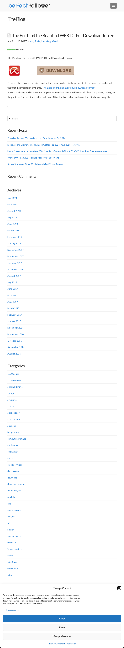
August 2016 (14, 353)
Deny (62, 627)
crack (10, 458)
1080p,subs (13, 373)
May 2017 (12, 295)
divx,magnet (13, 471)
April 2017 (12, 301)
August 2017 (14, 275)
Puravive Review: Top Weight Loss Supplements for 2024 (36, 138)
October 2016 (14, 340)
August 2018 (14, 211)
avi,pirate (35, 41)
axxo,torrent (13, 419)
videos (10, 555)
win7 (9, 575)
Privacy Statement (57, 644)
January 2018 (14, 243)
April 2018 (12, 223)
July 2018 (12, 217)
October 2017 (14, 263)
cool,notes (12, 445)
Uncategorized (49, 41)
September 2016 (15, 347)
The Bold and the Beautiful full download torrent (68, 87)
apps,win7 (12, 393)
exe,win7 (11, 516)
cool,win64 (12, 451)
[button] (119, 588)
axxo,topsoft (13, 412)
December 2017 (15, 249)
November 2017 (15, 256)
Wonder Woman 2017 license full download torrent (33, 157)
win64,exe (12, 568)
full (8, 523)
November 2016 (15, 334)
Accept (62, 618)
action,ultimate (15, 386)
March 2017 (13, 308)
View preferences (62, 636)
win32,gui (12, 562)
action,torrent (14, 380)
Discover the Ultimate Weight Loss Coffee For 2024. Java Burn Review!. (43, 144)
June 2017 (12, 288)
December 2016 (15, 327)
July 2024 (12, 198)
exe (9, 503)
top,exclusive (14, 536)
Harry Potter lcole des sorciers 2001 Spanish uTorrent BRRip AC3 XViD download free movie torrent (57, 151)
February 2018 (14, 237)
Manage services (12, 610)
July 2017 (12, 282)
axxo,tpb (11, 425)
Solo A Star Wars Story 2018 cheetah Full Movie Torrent (35, 164)
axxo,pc (11, 406)
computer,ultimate (16, 438)
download (12, 477)
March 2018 (13, 230)
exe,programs (14, 510)
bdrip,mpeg (13, 432)
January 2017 (14, 321)
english (11, 497)
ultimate (11, 542)
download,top (14, 490)
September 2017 (15, 269)
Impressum (72, 644)
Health (10, 529)
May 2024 (12, 204)
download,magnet (16, 484)
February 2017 (14, 314)
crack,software (14, 464)
